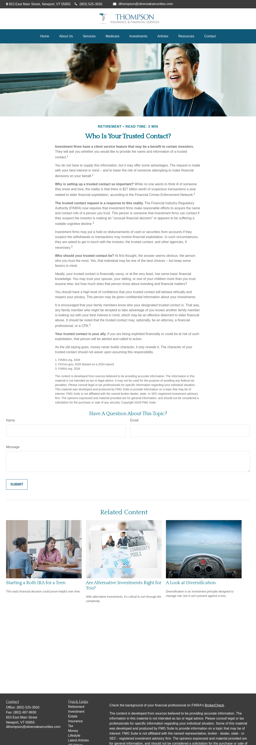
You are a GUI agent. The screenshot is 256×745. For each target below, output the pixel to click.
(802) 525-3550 (88, 4)
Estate (73, 716)
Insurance (75, 721)
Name (10, 420)
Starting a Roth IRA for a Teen (35, 582)
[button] (44, 36)
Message (13, 447)
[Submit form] (17, 484)
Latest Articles (78, 740)
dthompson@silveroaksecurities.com (143, 4)
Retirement (76, 706)
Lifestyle (74, 735)
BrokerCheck (214, 705)
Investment (76, 711)
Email (134, 420)
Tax (70, 726)
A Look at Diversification (191, 582)
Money (73, 730)
